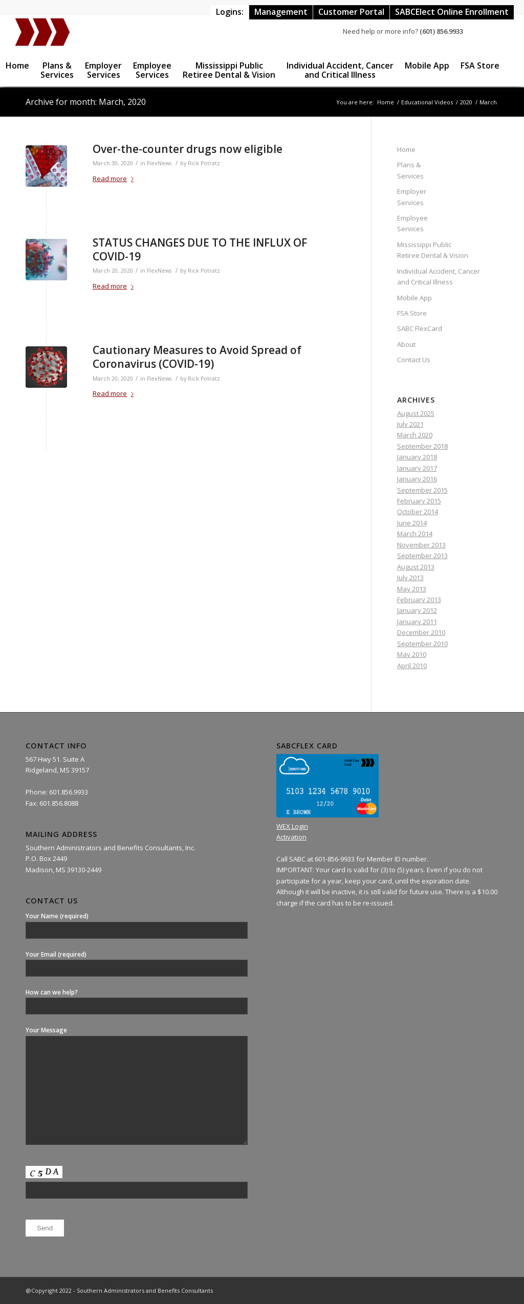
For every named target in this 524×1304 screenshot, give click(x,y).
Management (281, 11)
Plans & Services (410, 170)
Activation (291, 837)
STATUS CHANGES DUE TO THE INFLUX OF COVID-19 (200, 249)
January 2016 (417, 478)
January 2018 (417, 456)
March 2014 (414, 533)
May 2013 (411, 588)
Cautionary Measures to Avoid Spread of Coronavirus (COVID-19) (197, 357)
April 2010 (412, 665)
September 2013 (422, 555)
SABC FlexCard (419, 328)
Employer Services (411, 197)
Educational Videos (427, 102)
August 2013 (415, 566)
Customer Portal (351, 11)
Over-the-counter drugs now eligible (187, 149)
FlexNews (159, 163)
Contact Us (413, 359)
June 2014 (412, 522)
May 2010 (411, 654)
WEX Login (292, 826)
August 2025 (415, 413)
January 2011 (417, 621)
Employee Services (412, 223)
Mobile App (414, 297)
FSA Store (412, 313)
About (406, 344)
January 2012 (417, 610)
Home (385, 102)
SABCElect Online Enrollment (452, 11)
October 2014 (417, 511)
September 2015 (422, 490)
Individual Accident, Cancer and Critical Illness (438, 276)
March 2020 (414, 434)
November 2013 (421, 544)
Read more (115, 178)
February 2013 (419, 599)
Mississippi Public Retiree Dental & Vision (432, 250)
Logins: (230, 11)
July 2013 (410, 577)
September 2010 (422, 643)
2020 (466, 102)
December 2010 (421, 632)
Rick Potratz (204, 163)
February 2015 (419, 500)
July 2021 (410, 424)
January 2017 (417, 468)
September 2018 (422, 446)
